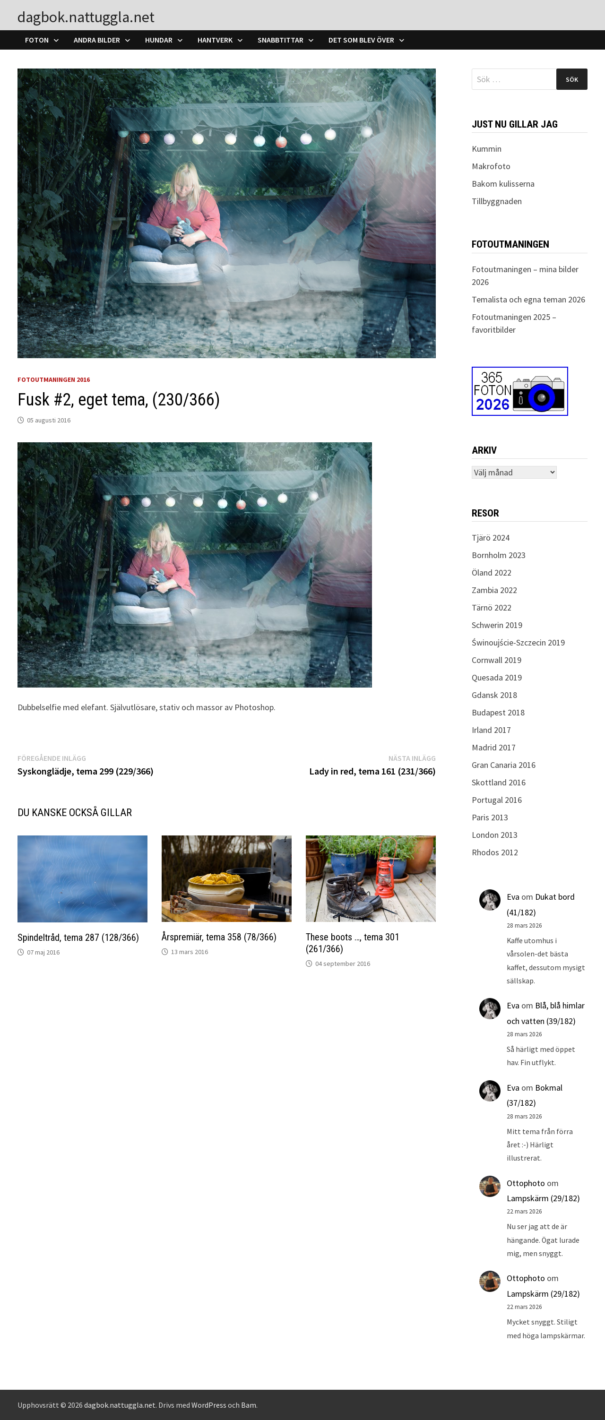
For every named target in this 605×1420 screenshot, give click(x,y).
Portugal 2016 (497, 799)
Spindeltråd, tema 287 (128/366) (78, 937)
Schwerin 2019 (497, 625)
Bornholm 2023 (499, 555)
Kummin (486, 148)
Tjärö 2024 (491, 537)
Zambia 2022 (494, 590)
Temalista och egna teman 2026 (528, 299)
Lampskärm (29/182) (543, 1198)
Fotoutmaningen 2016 (53, 379)
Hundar (159, 39)
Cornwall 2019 (496, 659)
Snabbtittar (280, 39)
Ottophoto (526, 1183)
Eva (513, 896)
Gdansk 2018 (494, 694)
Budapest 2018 (498, 712)
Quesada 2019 (497, 677)
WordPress (208, 1405)
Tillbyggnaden (497, 201)
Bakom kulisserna (503, 183)
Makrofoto (491, 166)
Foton (37, 39)
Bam (248, 1405)
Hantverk (215, 39)
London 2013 (495, 834)
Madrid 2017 (494, 747)
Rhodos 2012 (495, 852)
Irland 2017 (491, 729)
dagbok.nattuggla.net (86, 17)
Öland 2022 (491, 572)
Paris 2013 (490, 817)
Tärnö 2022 (491, 607)
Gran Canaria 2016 (504, 764)
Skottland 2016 (499, 782)
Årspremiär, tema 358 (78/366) (219, 937)
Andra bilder (97, 39)
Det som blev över (361, 39)
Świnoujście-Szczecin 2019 (518, 642)
